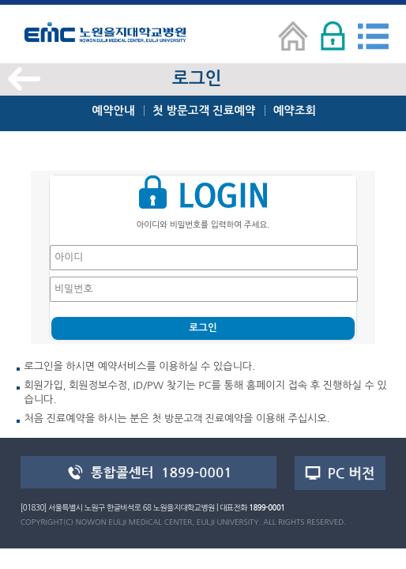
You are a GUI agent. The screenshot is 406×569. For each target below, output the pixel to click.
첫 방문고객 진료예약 (203, 110)
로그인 (202, 327)
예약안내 (113, 110)
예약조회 (294, 110)
